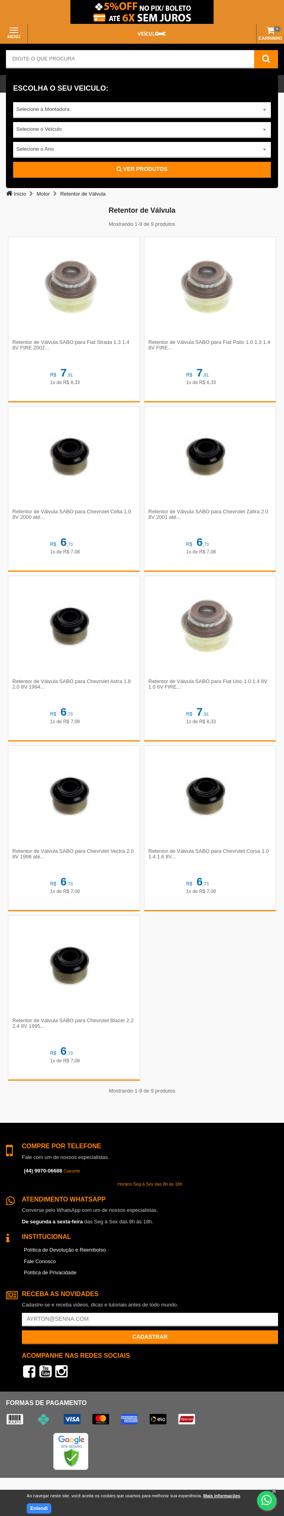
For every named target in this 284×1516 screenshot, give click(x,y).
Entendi (39, 1508)
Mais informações (221, 1495)
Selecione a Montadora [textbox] (43, 109)
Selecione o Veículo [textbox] (39, 129)
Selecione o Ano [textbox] (35, 149)
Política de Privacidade (50, 1272)
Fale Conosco (40, 1261)
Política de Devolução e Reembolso (65, 1250)
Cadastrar (150, 1337)
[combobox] (142, 110)
